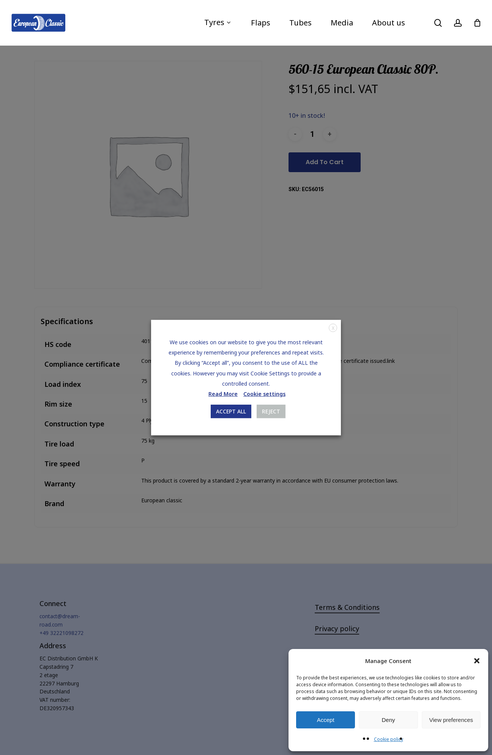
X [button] (333, 327)
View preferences (451, 720)
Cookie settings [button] (264, 393)
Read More (223, 393)
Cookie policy (388, 739)
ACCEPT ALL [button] (231, 411)
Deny (388, 720)
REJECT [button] (271, 411)
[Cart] (477, 23)
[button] (477, 661)
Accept (325, 720)
